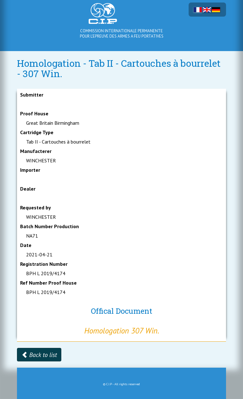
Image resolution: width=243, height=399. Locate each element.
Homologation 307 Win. (121, 331)
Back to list (39, 355)
